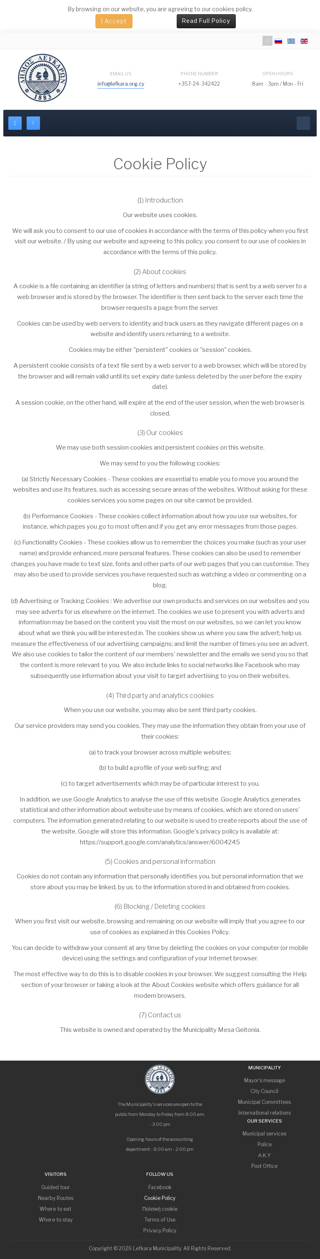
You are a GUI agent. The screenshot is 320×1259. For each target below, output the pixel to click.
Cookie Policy (159, 1198)
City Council (264, 1091)
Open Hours (277, 74)
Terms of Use (160, 1220)
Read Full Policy (206, 21)
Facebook (160, 1187)
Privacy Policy (159, 1230)
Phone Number (199, 74)
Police (265, 1144)
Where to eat (55, 1209)
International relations (264, 1113)
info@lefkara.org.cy (121, 84)
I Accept (114, 21)
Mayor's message (264, 1080)
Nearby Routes (55, 1198)
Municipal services (264, 1133)
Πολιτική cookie (160, 1209)
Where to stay (55, 1220)
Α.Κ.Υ (264, 1155)
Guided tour (55, 1187)
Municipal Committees (264, 1102)
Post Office (264, 1166)
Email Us (121, 74)
